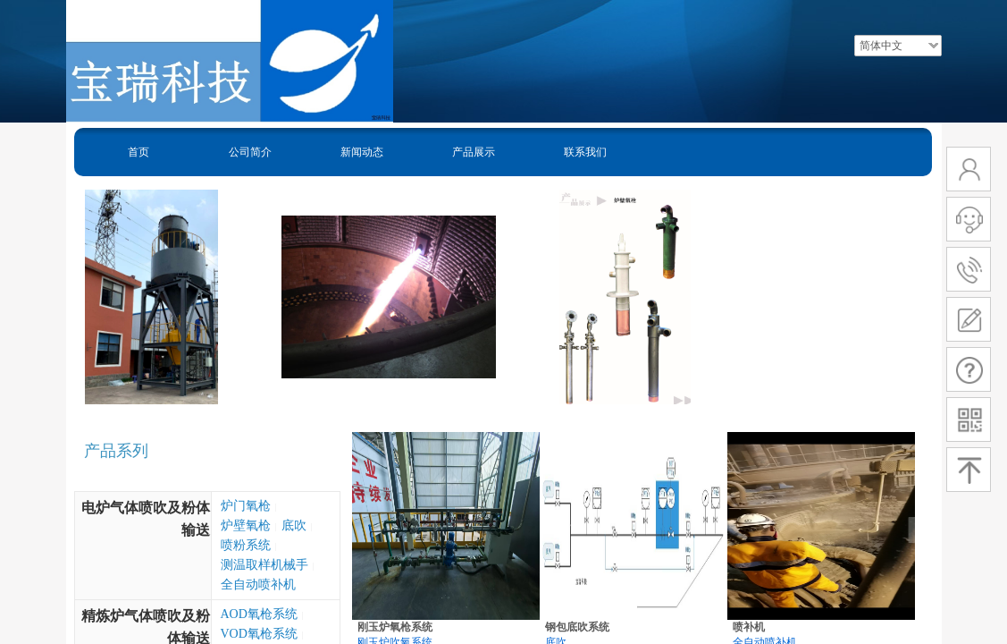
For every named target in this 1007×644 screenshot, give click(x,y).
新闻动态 (361, 152)
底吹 (293, 525)
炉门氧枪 (246, 506)
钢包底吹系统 (577, 627)
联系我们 (585, 152)
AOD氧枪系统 (259, 614)
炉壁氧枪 (246, 525)
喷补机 (749, 627)
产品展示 (473, 152)
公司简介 (250, 152)
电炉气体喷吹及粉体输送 (145, 519)
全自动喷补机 (258, 584)
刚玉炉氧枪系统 (394, 627)
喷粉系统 (246, 545)
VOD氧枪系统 (259, 633)
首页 (138, 152)
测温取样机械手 (264, 565)
